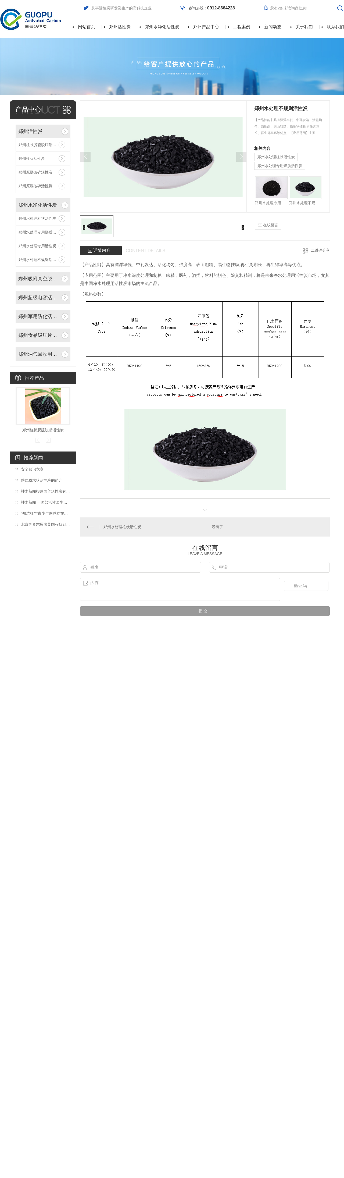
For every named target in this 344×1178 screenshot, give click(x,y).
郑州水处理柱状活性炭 (37, 218)
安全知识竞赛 (32, 469)
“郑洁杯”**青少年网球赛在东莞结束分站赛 (45, 513)
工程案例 (241, 26)
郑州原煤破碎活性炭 (35, 172)
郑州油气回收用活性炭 (38, 354)
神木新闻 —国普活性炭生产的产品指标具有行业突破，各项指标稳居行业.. (45, 502)
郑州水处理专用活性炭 (37, 246)
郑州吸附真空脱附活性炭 (38, 278)
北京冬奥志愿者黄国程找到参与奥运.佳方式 (45, 524)
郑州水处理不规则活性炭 (39, 260)
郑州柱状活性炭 (32, 158)
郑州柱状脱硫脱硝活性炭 (39, 145)
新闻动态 (272, 26)
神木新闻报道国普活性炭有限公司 (45, 491)
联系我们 (335, 26)
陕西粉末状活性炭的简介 (41, 480)
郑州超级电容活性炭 (38, 297)
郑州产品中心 (206, 26)
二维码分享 (320, 250)
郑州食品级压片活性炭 (38, 335)
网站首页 (86, 26)
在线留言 (268, 225)
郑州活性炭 (120, 26)
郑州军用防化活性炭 (38, 316)
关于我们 (304, 26)
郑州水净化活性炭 (162, 26)
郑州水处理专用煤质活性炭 (41, 232)
